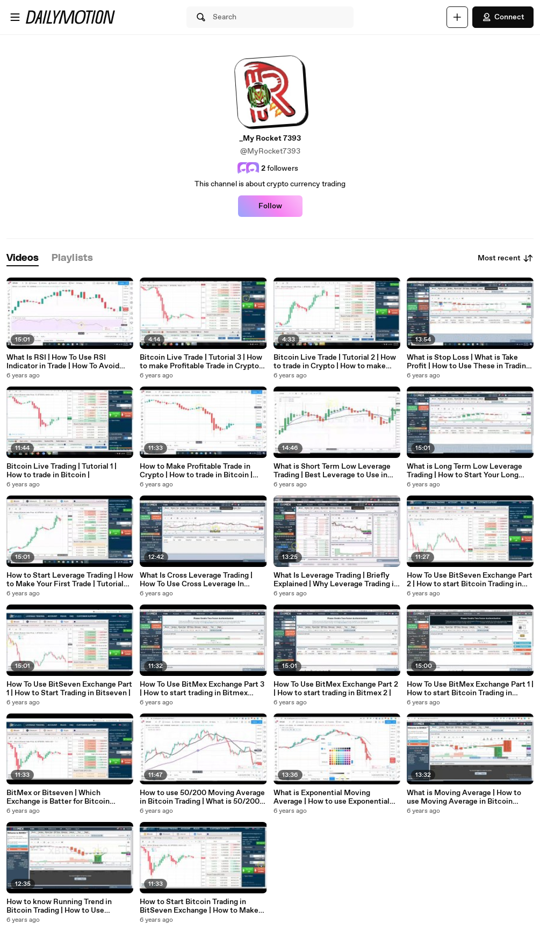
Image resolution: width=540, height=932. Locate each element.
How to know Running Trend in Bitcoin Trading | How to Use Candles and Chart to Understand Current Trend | (63, 906)
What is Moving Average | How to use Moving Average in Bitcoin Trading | (464, 797)
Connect (502, 17)
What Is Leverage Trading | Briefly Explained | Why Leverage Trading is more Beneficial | (335, 579)
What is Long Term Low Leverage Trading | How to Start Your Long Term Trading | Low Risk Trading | (464, 470)
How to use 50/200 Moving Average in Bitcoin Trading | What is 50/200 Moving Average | (202, 797)
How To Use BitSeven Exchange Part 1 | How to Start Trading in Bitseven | (69, 688)
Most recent (506, 258)
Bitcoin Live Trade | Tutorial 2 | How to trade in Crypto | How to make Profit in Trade (334, 361)
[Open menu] (15, 17)
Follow (270, 206)
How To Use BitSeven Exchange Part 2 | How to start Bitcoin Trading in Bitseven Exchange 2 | (469, 579)
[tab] (22, 258)
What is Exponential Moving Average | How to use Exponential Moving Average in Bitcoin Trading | (335, 797)
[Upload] (457, 17)
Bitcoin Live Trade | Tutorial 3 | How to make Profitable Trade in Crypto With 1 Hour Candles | (201, 361)
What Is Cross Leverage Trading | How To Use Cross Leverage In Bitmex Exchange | (196, 579)
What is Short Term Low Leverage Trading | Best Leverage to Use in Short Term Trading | (332, 470)
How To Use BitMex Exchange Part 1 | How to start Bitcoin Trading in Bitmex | (470, 688)
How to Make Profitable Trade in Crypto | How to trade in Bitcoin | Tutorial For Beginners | (196, 470)
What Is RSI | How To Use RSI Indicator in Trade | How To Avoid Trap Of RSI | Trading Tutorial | (62, 361)
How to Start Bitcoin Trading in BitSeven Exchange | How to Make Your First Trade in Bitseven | (199, 906)
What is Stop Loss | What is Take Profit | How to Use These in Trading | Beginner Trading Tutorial (468, 361)
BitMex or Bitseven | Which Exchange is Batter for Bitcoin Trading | (58, 797)
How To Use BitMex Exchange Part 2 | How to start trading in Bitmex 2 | (335, 688)
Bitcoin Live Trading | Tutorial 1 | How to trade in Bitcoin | (61, 470)
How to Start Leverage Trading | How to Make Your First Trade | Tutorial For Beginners (69, 579)
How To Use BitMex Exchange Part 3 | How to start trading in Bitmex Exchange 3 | (202, 688)
